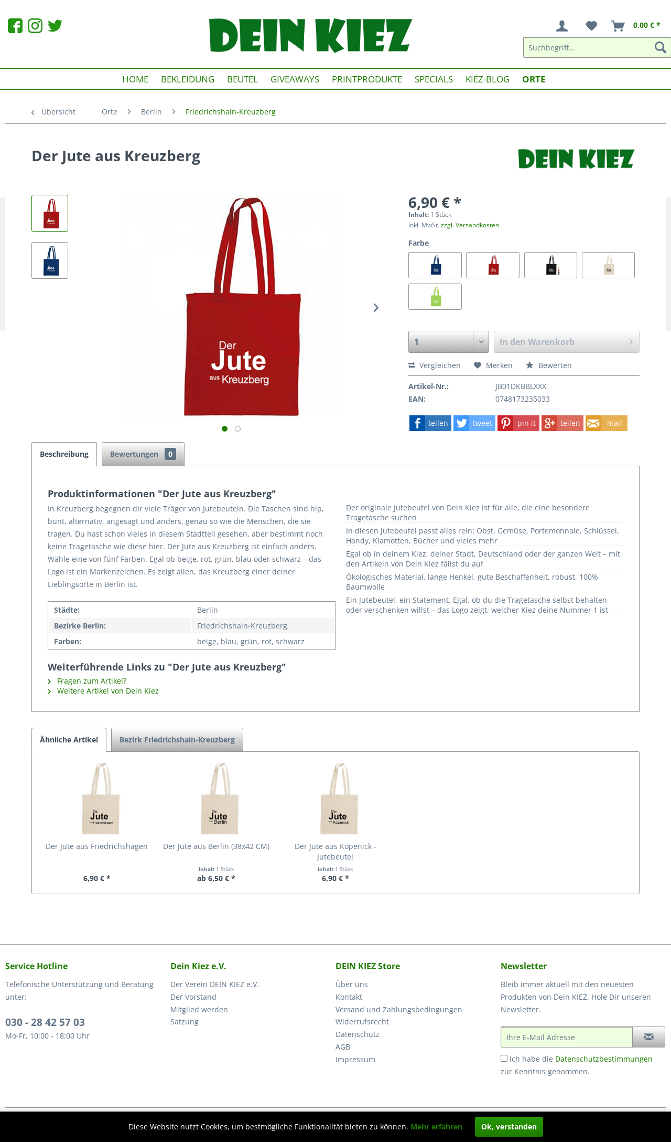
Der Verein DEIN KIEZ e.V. (214, 984)
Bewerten (549, 365)
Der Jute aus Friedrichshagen (97, 846)
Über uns (352, 984)
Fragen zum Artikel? (87, 681)
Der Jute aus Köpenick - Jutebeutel (335, 851)
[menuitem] (564, 26)
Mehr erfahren (436, 1126)
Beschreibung (64, 454)
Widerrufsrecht (362, 1021)
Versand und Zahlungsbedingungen (399, 1009)
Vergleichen (434, 365)
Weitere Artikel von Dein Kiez (103, 691)
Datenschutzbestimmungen (604, 1059)
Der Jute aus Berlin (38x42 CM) (216, 846)
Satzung (184, 1021)
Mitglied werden (199, 1009)
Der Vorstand (193, 997)
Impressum (355, 1059)
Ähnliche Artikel (69, 740)
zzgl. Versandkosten (470, 225)
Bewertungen (143, 454)
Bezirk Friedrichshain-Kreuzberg (177, 740)
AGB (343, 1047)
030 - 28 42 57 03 (45, 1022)
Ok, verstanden (509, 1126)
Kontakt (349, 997)
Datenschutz (358, 1034)
